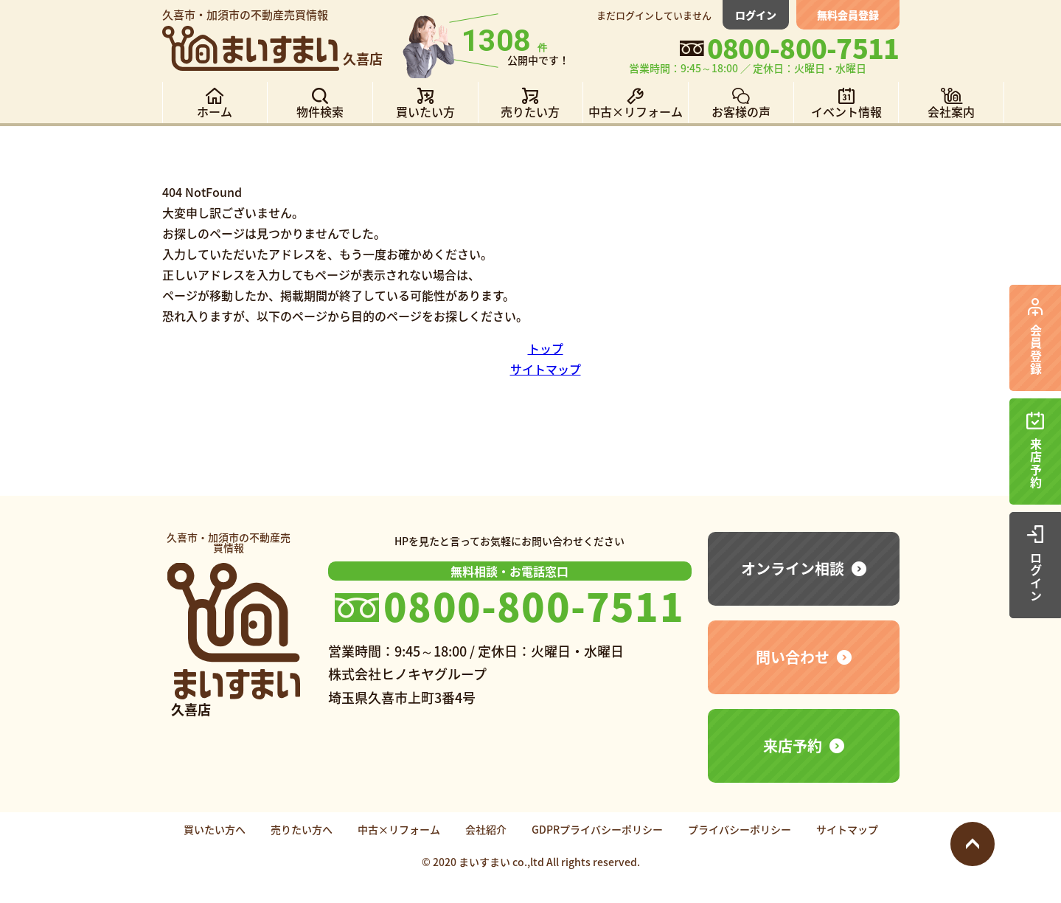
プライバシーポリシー (739, 829)
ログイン (755, 14)
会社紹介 (486, 829)
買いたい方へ (215, 829)
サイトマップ (545, 369)
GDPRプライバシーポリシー (597, 829)
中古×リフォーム (399, 829)
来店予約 (792, 745)
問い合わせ (792, 657)
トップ (545, 348)
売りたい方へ (302, 829)
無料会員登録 (848, 14)
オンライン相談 (792, 568)
